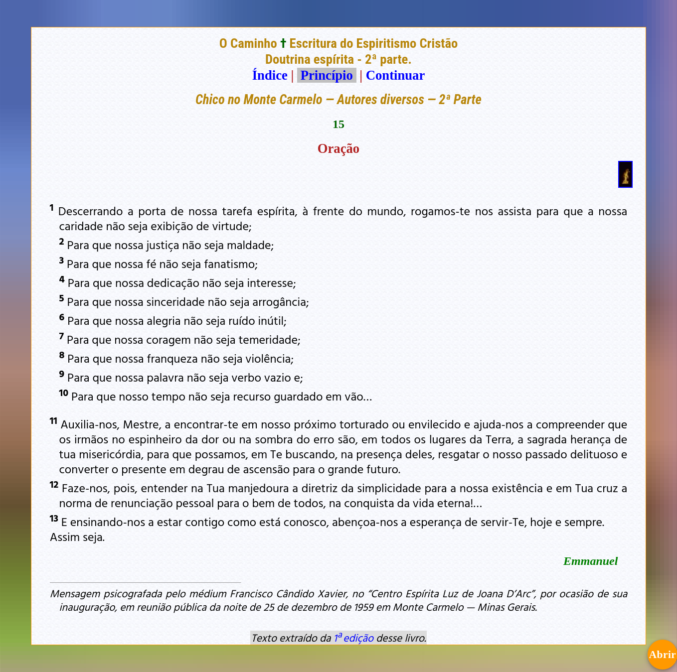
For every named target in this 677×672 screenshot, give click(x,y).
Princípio (326, 75)
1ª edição (353, 638)
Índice (270, 75)
